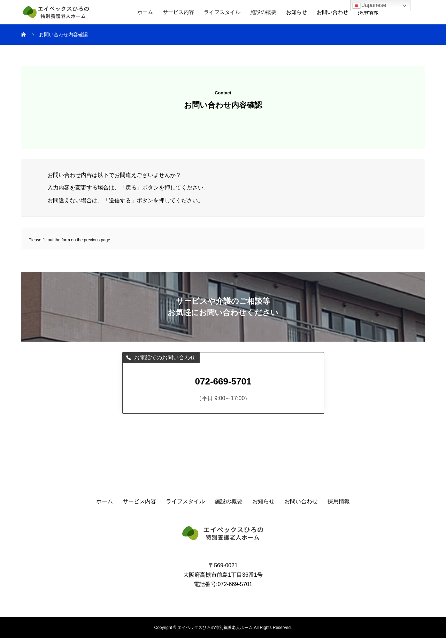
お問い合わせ (332, 12)
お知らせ (296, 12)
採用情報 (368, 12)
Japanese (369, 5)
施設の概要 (263, 12)
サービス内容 (178, 12)
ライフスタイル (222, 12)
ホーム (145, 12)
